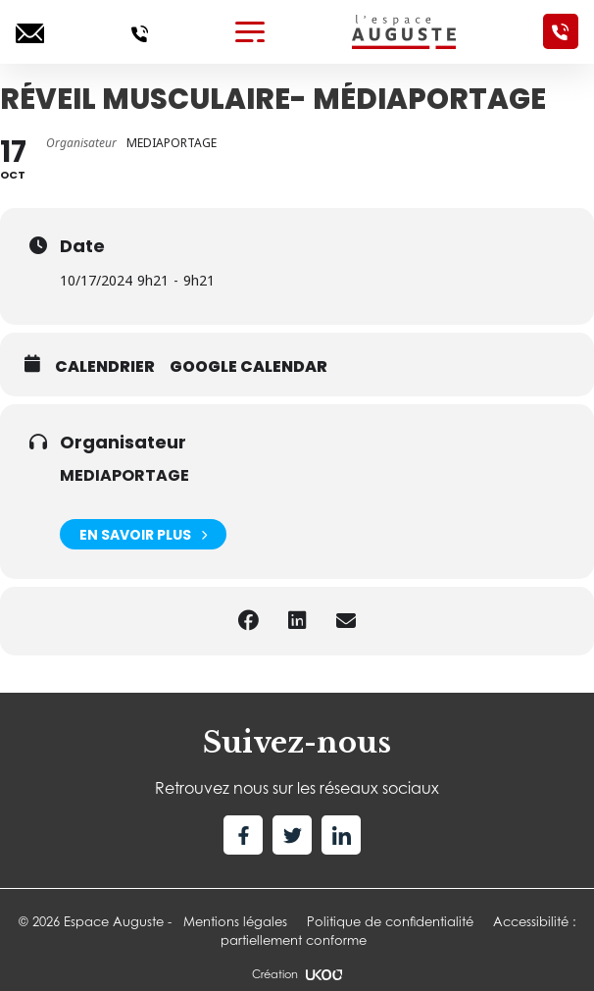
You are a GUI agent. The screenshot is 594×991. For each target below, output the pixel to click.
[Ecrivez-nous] (30, 31)
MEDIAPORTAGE (124, 475)
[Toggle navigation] (250, 31)
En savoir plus (143, 534)
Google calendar (248, 367)
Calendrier (105, 367)
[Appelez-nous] (139, 31)
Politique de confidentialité (390, 921)
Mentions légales (235, 921)
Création (297, 974)
